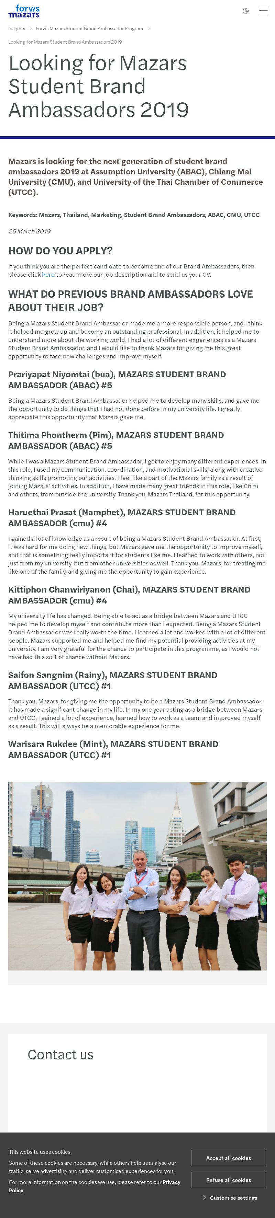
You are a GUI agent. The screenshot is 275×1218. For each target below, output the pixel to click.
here (48, 274)
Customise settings (228, 1198)
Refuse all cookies (228, 1180)
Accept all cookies (228, 1158)
